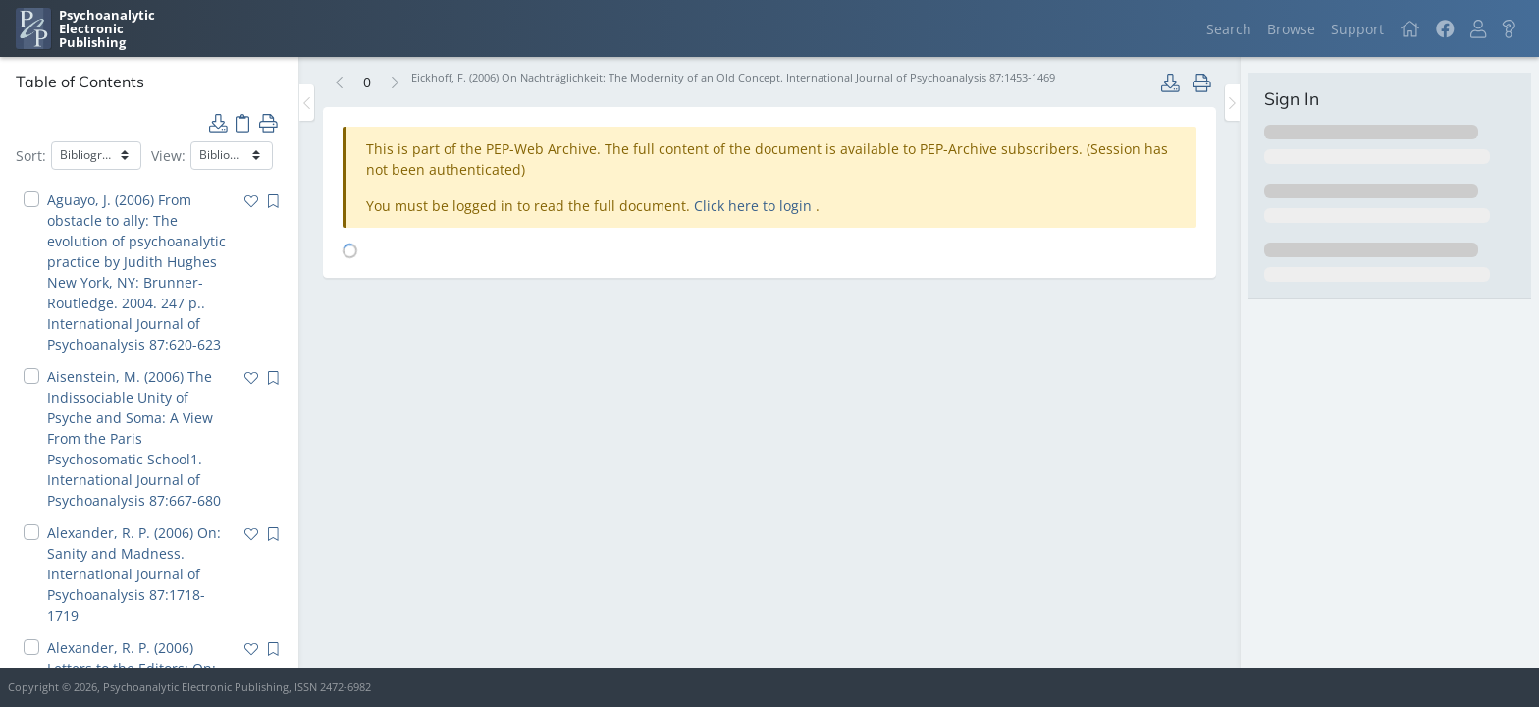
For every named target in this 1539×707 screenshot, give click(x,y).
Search (1228, 29)
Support (1357, 29)
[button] (1478, 29)
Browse (1291, 29)
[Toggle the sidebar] (306, 102)
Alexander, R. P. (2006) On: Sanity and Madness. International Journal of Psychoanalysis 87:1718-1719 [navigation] (134, 574)
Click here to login (755, 205)
